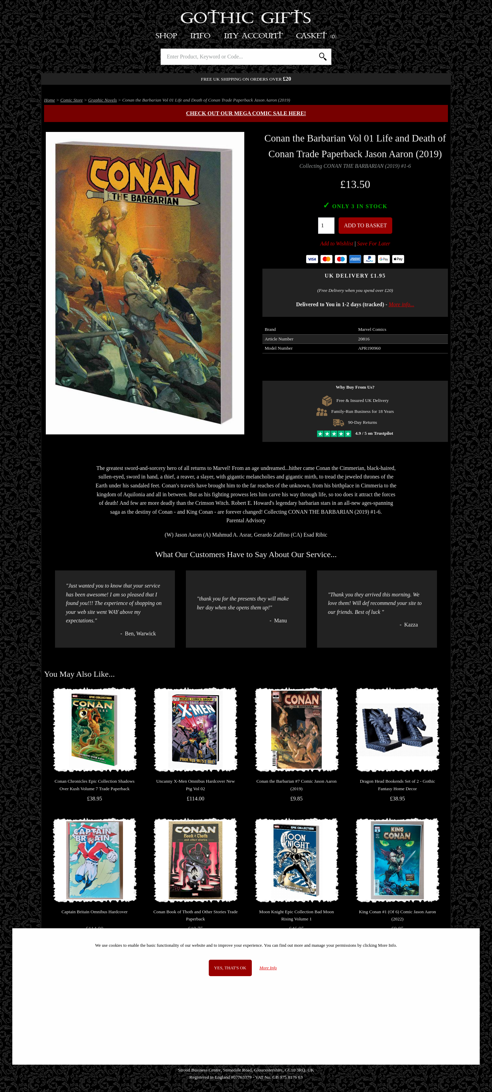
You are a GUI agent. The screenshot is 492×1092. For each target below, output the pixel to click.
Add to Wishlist (336, 243)
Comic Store (71, 100)
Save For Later (373, 243)
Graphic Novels (102, 100)
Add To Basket (365, 225)
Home (49, 100)
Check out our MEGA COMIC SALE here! (246, 113)
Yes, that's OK (230, 968)
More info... (401, 304)
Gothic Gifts (246, 19)
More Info (268, 968)
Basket (317, 36)
